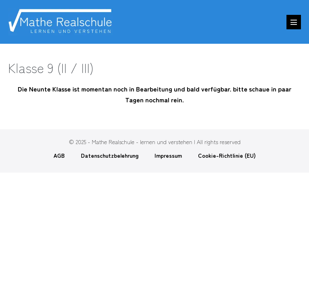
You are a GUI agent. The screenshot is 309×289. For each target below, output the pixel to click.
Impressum (168, 155)
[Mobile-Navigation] (293, 22)
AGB (59, 155)
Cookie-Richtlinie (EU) (227, 155)
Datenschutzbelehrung (109, 155)
